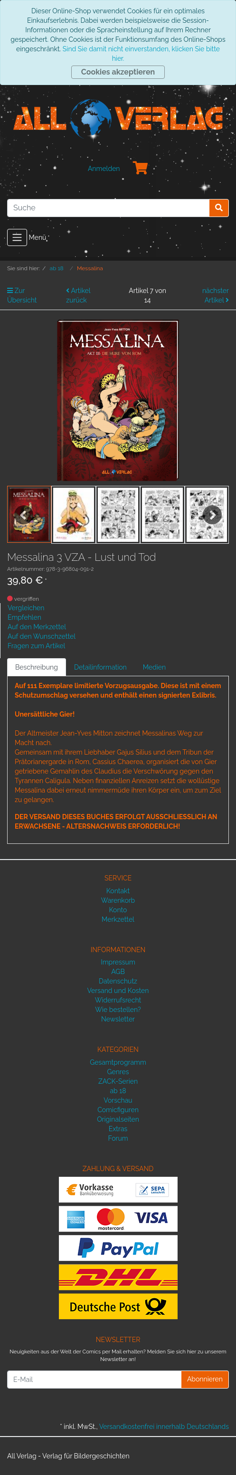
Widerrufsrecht (118, 1000)
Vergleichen (26, 608)
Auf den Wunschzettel (42, 636)
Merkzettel (118, 919)
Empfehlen (24, 617)
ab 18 (118, 1091)
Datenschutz (118, 981)
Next (212, 514)
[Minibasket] (140, 169)
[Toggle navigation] (17, 237)
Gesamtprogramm (118, 1062)
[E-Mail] (94, 1380)
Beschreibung (36, 667)
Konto (118, 910)
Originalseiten (118, 1119)
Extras (118, 1129)
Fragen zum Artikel (36, 646)
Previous (23, 514)
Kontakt (118, 891)
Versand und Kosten (118, 990)
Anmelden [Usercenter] (104, 168)
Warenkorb (118, 900)
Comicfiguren (118, 1110)
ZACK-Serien (118, 1081)
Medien (154, 667)
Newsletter (118, 1019)
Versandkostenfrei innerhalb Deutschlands (164, 1426)
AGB (117, 971)
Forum (118, 1138)
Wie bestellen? (118, 1009)
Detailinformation (100, 667)
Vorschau (118, 1100)
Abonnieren (205, 1379)
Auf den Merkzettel (37, 627)
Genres (118, 1072)
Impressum (118, 962)
